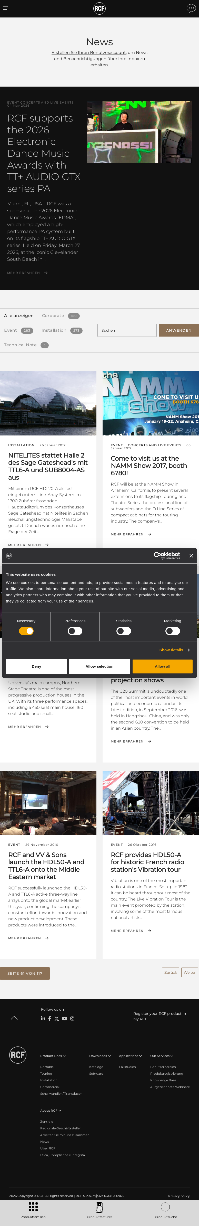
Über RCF (47, 1145)
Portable (47, 1064)
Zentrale (46, 1119)
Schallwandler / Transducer (61, 1091)
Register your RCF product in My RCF (159, 1013)
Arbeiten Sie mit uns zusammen (64, 1132)
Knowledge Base (163, 1077)
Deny (36, 666)
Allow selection (99, 666)
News (44, 1139)
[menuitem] (178, 1193)
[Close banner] (191, 556)
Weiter (190, 970)
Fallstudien (127, 1064)
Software (96, 1071)
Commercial (49, 1084)
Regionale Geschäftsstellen (61, 1125)
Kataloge (96, 1064)
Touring (46, 1071)
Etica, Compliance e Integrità (62, 1152)
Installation (48, 1077)
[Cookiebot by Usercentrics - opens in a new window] (157, 556)
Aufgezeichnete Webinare (170, 1084)
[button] (25, 971)
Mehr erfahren (23, 273)
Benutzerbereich (163, 1064)
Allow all (162, 666)
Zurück (170, 970)
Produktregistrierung (166, 1071)
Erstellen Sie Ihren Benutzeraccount (89, 52)
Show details (171, 650)
